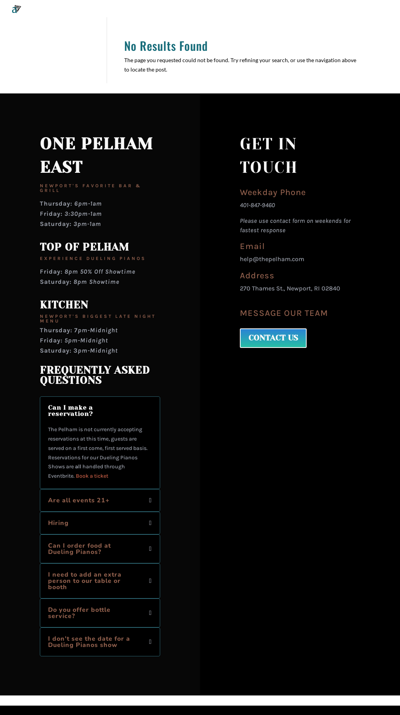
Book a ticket (92, 476)
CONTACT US (273, 337)
